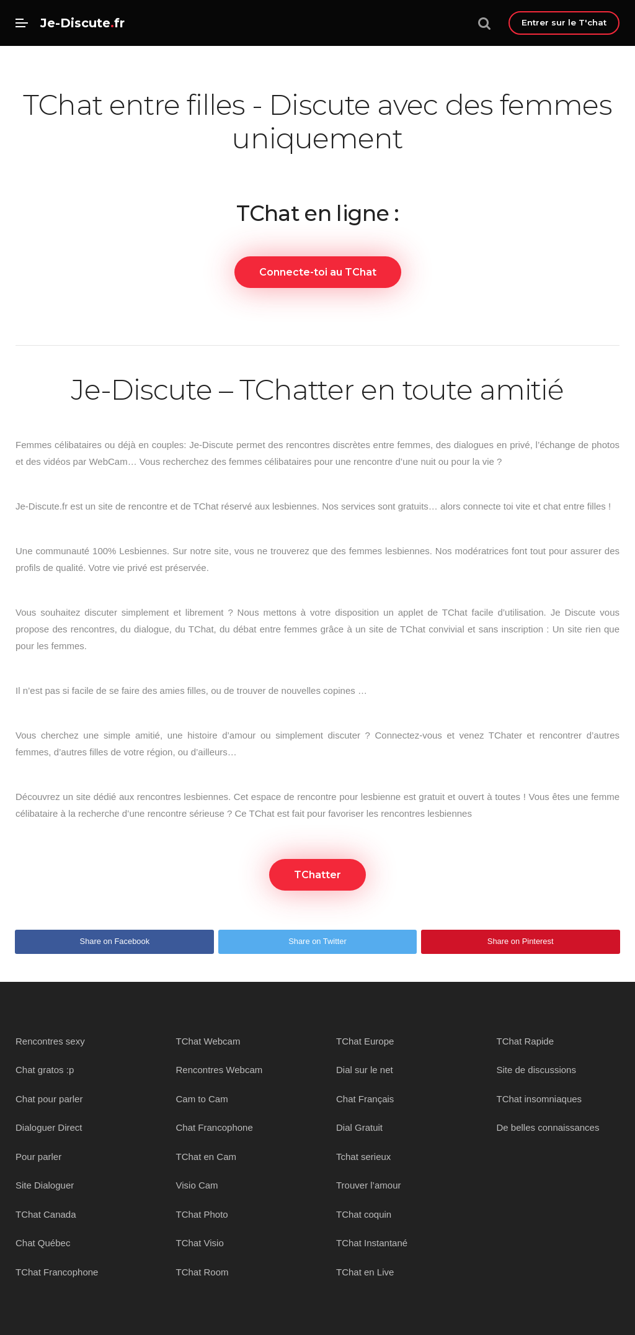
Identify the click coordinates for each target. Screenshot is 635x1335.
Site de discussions (536, 1069)
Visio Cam (197, 1185)
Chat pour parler (49, 1099)
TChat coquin (363, 1214)
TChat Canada (46, 1214)
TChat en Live (365, 1272)
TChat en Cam (206, 1156)
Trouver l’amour (368, 1185)
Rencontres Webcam (219, 1069)
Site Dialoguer (45, 1185)
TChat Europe (365, 1041)
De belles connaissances (548, 1127)
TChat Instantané (371, 1243)
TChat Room (202, 1272)
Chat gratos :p (45, 1069)
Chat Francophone (214, 1127)
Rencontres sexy (50, 1041)
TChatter (317, 875)
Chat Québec (43, 1243)
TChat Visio (200, 1243)
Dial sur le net (364, 1069)
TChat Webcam (208, 1041)
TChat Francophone (57, 1272)
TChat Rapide (525, 1041)
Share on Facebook (115, 941)
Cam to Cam (202, 1099)
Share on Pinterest (520, 941)
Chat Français (365, 1099)
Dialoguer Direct (49, 1127)
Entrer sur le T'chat (564, 22)
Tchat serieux (363, 1156)
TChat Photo (202, 1214)
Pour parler (38, 1156)
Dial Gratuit (359, 1127)
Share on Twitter (317, 941)
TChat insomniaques (539, 1099)
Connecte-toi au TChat (317, 272)
